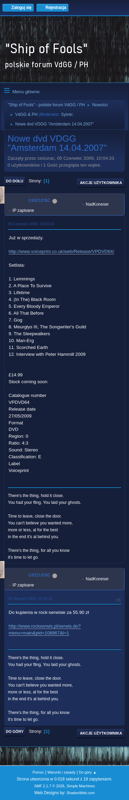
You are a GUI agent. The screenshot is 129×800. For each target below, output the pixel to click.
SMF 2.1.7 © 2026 (49, 786)
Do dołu (14, 181)
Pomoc (38, 772)
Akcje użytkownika (101, 183)
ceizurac (39, 200)
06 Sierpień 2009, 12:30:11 (30, 598)
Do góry (15, 731)
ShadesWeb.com (80, 793)
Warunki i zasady (61, 772)
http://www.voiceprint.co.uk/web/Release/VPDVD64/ (61, 251)
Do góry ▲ (87, 772)
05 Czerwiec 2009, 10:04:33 (31, 224)
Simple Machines (81, 786)
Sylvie (66, 114)
